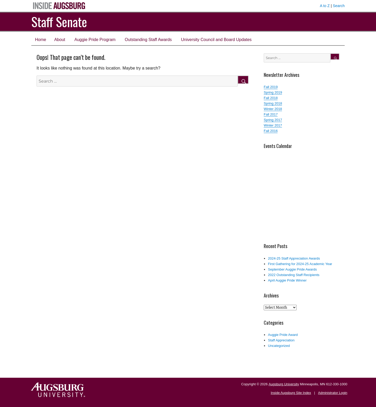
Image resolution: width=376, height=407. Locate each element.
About (59, 39)
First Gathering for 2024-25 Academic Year (300, 264)
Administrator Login (332, 393)
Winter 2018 (273, 109)
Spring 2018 (273, 103)
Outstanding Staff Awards (148, 39)
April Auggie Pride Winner (287, 280)
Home (40, 39)
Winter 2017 (273, 125)
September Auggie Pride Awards (292, 269)
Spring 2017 (273, 120)
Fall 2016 (271, 131)
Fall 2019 (271, 87)
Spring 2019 (273, 92)
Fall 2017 (271, 114)
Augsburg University (284, 384)
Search (339, 6)
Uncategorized (279, 346)
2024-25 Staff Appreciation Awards (294, 258)
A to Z (325, 6)
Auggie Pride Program (94, 39)
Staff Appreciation (281, 340)
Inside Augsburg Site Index (291, 393)
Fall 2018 (271, 98)
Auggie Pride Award (283, 335)
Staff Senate (59, 21)
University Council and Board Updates (216, 39)
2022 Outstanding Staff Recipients (293, 275)
